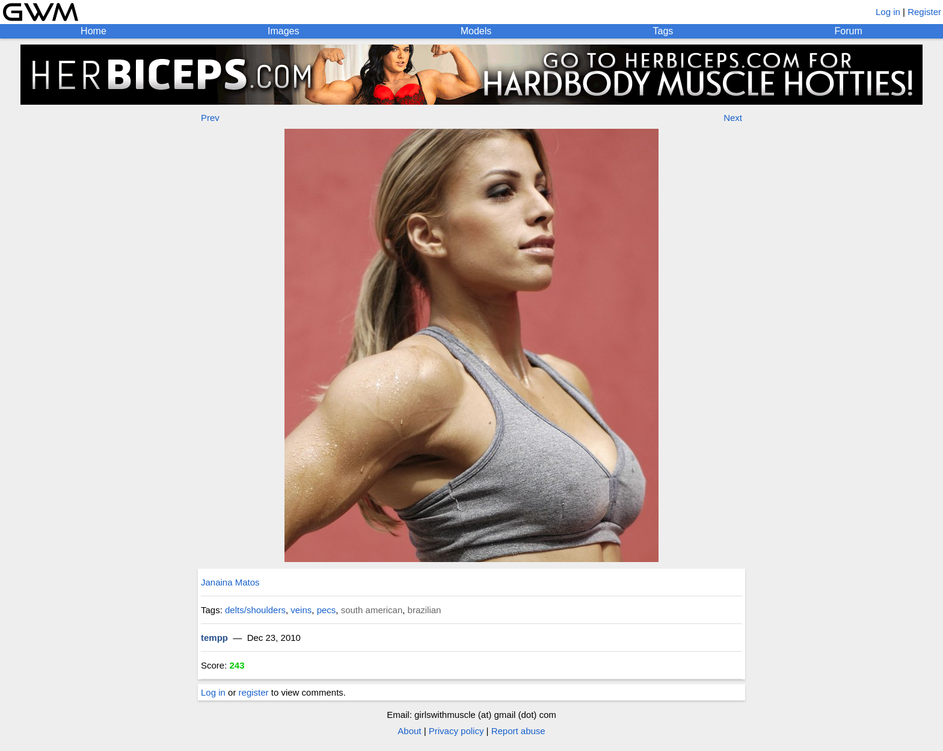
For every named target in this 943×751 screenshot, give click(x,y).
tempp (214, 637)
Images (283, 31)
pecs (326, 610)
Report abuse (518, 731)
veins (301, 610)
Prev (210, 118)
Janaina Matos (230, 582)
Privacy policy (456, 731)
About (409, 731)
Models (476, 31)
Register (924, 12)
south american (372, 610)
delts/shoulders (255, 610)
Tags (663, 31)
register (254, 692)
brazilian (424, 610)
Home (93, 31)
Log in (888, 12)
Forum (848, 31)
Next (732, 118)
